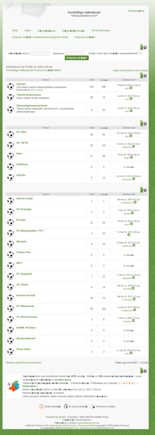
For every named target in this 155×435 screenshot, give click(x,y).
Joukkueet (23, 123)
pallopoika (127, 147)
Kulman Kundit (25, 295)
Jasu (127, 354)
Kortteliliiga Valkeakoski (32, 75)
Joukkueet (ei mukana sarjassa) (37, 189)
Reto (19, 153)
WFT (19, 263)
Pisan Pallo (23, 349)
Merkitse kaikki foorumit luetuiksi (23, 362)
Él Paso (21, 219)
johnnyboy (127, 179)
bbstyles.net (108, 428)
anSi (32, 90)
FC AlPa (21, 131)
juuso (127, 224)
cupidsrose (127, 246)
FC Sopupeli (24, 273)
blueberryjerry (63, 379)
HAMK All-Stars (26, 327)
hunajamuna (127, 310)
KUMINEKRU (127, 203)
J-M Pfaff (127, 289)
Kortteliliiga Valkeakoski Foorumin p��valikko (33, 70)
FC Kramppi (23, 209)
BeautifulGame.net (69, 428)
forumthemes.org (88, 428)
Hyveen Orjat (24, 198)
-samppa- (127, 321)
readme (53, 425)
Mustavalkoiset (25, 338)
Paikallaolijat (32, 370)
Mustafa (21, 241)
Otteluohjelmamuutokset (31, 105)
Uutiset (20, 84)
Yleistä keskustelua (28, 94)
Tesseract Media (87, 425)
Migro (127, 158)
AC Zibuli (22, 284)
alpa (127, 136)
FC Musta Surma (26, 316)
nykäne (39, 90)
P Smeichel (127, 300)
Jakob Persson (69, 425)
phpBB (62, 417)
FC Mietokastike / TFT (30, 230)
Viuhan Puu (23, 252)
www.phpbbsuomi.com (89, 423)
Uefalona (22, 164)
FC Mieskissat (25, 306)
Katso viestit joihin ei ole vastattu (130, 70)
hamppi (127, 214)
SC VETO (22, 142)
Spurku (21, 175)
